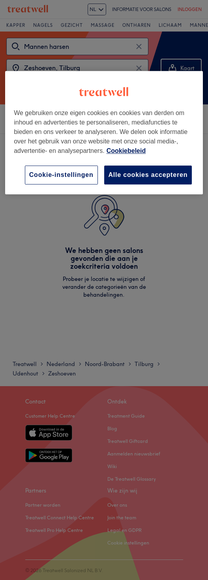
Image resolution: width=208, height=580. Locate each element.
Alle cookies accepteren (148, 174)
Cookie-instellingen (61, 174)
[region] (104, 132)
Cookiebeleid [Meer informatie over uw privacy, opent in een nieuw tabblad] (126, 150)
